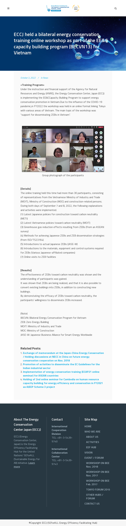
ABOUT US (92, 437)
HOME (88, 426)
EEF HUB (91, 447)
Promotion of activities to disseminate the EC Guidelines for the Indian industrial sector (61, 366)
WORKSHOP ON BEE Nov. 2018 (97, 464)
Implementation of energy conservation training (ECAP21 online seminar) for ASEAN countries (61, 373)
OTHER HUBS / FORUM (94, 496)
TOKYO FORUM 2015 (98, 489)
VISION (88, 452)
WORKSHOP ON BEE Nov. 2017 (97, 473)
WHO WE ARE (92, 431)
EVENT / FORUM (94, 458)
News (45, 77)
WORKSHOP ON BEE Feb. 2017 (97, 482)
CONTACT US (92, 503)
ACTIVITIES (92, 442)
